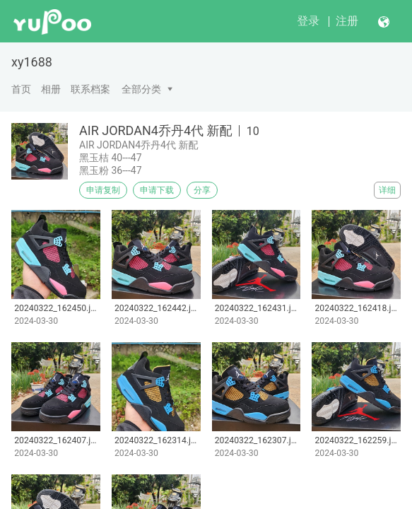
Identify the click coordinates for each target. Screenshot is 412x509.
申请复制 (103, 190)
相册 (51, 89)
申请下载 (157, 190)
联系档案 (90, 89)
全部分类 (141, 89)
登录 (308, 21)
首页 (21, 89)
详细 (387, 190)
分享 (202, 190)
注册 (347, 21)
